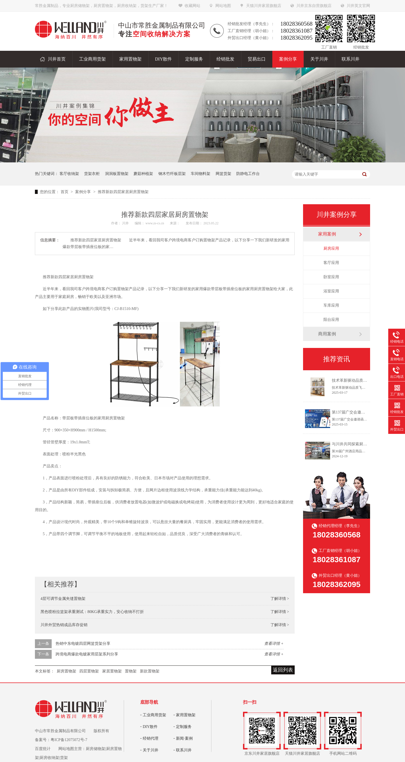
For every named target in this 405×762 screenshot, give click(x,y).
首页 (65, 192)
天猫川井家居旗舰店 (263, 6)
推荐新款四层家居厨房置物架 (123, 192)
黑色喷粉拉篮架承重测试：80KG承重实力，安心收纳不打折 (92, 612)
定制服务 (184, 727)
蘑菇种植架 (143, 174)
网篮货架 (223, 174)
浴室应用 (331, 291)
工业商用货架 (154, 715)
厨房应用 (331, 248)
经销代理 (150, 738)
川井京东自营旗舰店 (314, 6)
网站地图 (223, 6)
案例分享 (83, 192)
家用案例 (327, 234)
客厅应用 (331, 263)
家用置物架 (186, 715)
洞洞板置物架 (116, 174)
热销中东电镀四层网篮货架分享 (83, 643)
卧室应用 (331, 277)
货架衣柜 (92, 174)
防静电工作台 (248, 174)
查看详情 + (274, 643)
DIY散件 (150, 727)
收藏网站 (192, 6)
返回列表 (283, 670)
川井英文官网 (358, 6)
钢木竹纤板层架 (172, 174)
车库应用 (331, 305)
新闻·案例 (184, 738)
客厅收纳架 (69, 174)
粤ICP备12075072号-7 (69, 740)
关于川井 (150, 750)
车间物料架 (200, 174)
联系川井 (184, 750)
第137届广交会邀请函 (350, 412)
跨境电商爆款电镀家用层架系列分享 (87, 654)
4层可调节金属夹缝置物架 (62, 599)
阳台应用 (331, 320)
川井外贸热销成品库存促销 (63, 625)
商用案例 (327, 333)
